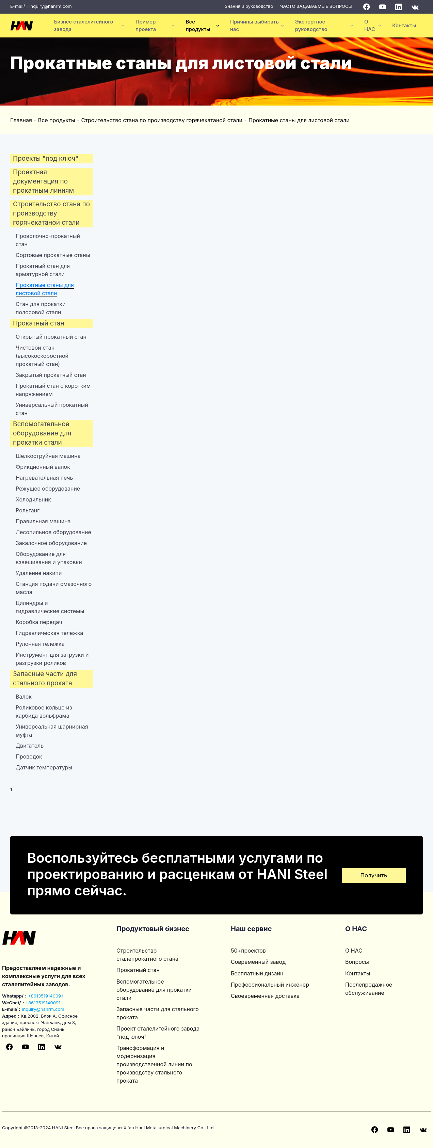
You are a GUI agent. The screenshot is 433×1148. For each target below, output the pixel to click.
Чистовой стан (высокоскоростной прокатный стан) (42, 355)
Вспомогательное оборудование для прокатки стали (42, 433)
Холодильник (33, 499)
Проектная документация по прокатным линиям (43, 181)
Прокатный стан (38, 323)
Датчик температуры (44, 767)
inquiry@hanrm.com (50, 6)
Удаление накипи (39, 573)
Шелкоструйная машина (48, 455)
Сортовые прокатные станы (53, 255)
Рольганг (27, 510)
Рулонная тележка (40, 643)
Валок (24, 696)
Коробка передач (39, 622)
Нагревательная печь (44, 477)
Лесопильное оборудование (53, 532)
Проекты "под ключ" (45, 158)
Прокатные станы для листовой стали (299, 120)
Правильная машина (43, 521)
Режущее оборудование (48, 488)
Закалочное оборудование (51, 543)
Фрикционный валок (43, 466)
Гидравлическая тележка (49, 632)
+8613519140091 (45, 996)
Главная (21, 120)
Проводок (29, 756)
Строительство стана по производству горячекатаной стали (161, 120)
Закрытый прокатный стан (51, 374)
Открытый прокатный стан (51, 336)
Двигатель (30, 745)
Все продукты (56, 120)
